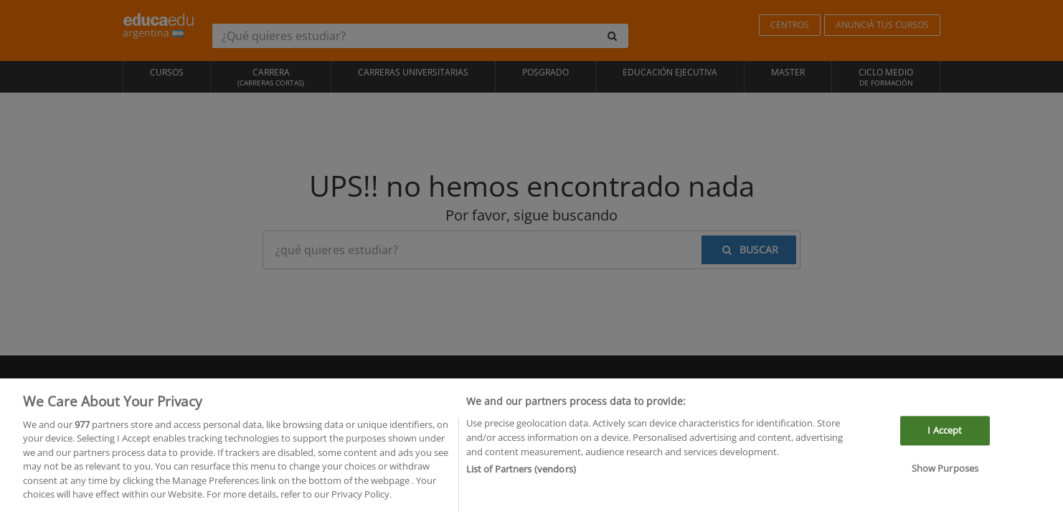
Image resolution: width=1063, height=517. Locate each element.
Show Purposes (945, 471)
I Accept (944, 433)
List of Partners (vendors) (521, 472)
